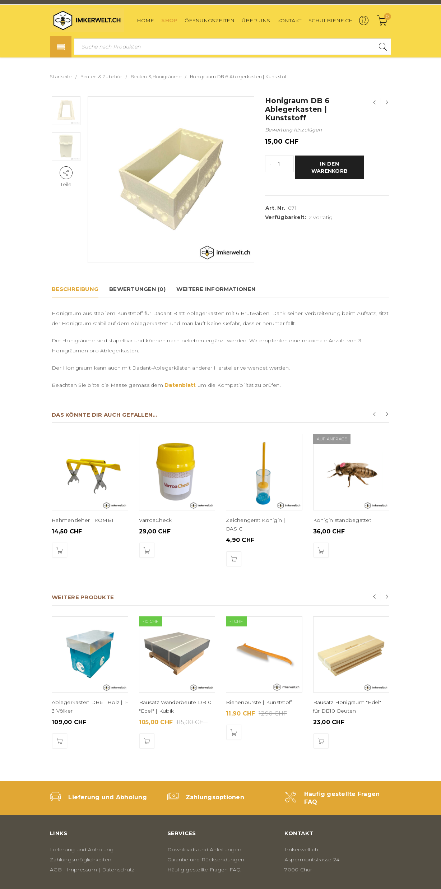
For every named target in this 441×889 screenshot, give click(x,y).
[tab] (75, 289)
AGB (56, 869)
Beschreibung (75, 289)
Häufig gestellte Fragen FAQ (204, 869)
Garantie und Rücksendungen (206, 859)
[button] (59, 550)
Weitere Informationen (216, 289)
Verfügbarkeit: (285, 217)
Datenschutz (118, 869)
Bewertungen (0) (137, 289)
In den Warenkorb (329, 167)
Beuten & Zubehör (101, 76)
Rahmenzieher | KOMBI (82, 520)
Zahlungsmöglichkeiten (80, 859)
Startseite (61, 76)
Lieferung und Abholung (107, 797)
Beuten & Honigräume (156, 76)
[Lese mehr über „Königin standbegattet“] (321, 550)
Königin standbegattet (342, 520)
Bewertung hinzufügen (293, 130)
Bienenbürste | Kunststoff (259, 702)
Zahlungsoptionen (215, 797)
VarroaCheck (155, 520)
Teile (65, 184)
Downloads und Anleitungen (204, 849)
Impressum (82, 869)
